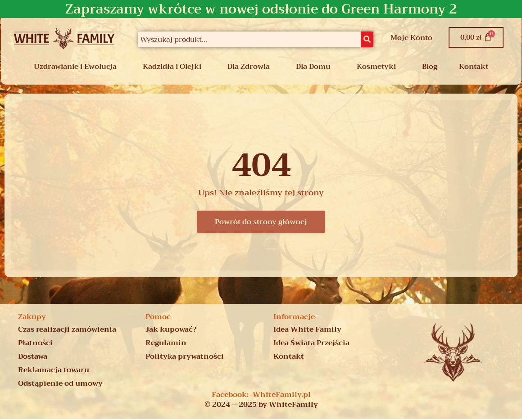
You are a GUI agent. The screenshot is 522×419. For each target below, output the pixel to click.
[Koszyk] (476, 37)
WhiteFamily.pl (282, 394)
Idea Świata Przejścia (311, 343)
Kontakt (473, 66)
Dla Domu (313, 66)
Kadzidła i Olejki (172, 66)
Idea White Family (307, 329)
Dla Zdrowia (248, 66)
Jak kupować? (170, 329)
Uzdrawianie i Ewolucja (75, 66)
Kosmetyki (376, 66)
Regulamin (165, 343)
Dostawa (32, 356)
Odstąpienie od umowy (60, 383)
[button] (77, 67)
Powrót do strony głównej (261, 222)
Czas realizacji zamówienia (67, 329)
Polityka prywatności (184, 356)
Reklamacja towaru (53, 370)
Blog (429, 66)
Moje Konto (411, 38)
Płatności (35, 343)
